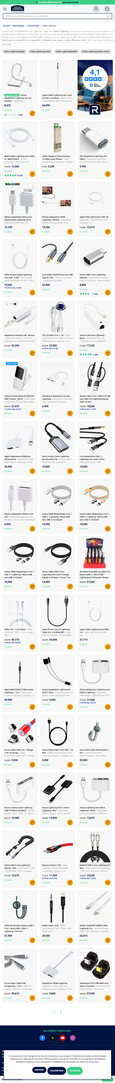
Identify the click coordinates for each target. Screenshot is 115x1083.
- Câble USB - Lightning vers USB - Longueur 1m (94, 222)
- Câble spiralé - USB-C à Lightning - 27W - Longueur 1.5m (19, 873)
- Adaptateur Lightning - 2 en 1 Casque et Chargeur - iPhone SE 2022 (57, 404)
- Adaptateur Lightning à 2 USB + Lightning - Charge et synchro (93, 815)
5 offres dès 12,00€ (88, 880)
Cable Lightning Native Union (95, 53)
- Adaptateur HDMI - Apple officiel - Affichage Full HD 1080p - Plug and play (19, 464)
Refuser (32, 1071)
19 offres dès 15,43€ (12, 289)
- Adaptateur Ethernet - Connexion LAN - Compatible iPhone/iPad (93, 343)
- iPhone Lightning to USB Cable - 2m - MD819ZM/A (17, 164)
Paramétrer (56, 1071)
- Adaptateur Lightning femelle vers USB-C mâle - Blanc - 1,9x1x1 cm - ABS (94, 164)
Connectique (33, 26)
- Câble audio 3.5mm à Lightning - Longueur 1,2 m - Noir (19, 697)
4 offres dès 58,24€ (12, 644)
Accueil (6, 26)
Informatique (19, 26)
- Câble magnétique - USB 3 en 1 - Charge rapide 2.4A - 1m (19, 757)
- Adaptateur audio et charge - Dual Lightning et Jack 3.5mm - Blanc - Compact (57, 697)
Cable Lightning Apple (14, 53)
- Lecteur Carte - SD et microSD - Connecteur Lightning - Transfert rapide (57, 464)
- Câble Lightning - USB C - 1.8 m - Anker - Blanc (19, 634)
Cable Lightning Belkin (66, 53)
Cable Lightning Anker (40, 53)
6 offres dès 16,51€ (88, 704)
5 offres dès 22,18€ (50, 350)
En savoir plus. (92, 1062)
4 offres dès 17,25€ (88, 411)
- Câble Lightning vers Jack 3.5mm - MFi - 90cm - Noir (57, 930)
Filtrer (108, 1079)
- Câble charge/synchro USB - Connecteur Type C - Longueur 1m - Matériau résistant (57, 757)
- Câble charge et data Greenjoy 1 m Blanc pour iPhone (57, 164)
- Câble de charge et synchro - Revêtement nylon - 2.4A (18, 991)
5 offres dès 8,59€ (49, 880)
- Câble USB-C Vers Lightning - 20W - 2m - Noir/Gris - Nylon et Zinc (95, 873)
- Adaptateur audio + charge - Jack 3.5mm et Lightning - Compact (56, 815)
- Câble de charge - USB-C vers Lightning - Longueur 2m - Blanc (94, 933)
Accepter (82, 1071)
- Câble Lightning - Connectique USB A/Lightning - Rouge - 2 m (55, 870)
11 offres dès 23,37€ (12, 411)
